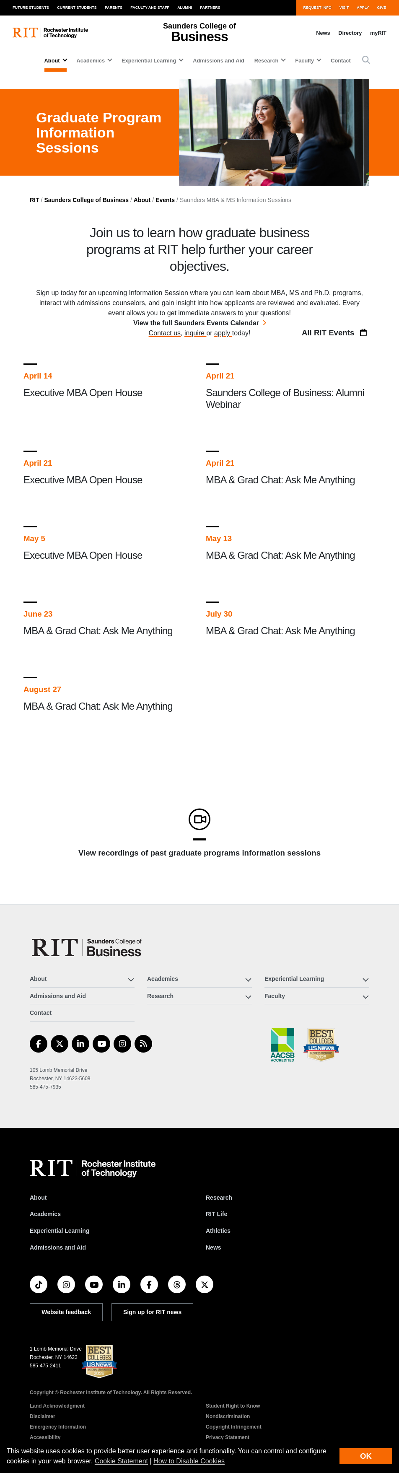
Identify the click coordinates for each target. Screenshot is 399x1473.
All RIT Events (335, 332)
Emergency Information (58, 1427)
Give (381, 7)
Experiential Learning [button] (149, 60)
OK (366, 1456)
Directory (350, 33)
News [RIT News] (213, 1247)
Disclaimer (42, 1416)
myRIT (378, 33)
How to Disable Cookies (189, 1461)
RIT (34, 200)
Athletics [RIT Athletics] (218, 1230)
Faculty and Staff (149, 7)
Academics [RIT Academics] (45, 1214)
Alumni (184, 7)
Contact (341, 60)
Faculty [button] (304, 60)
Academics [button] (91, 60)
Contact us (165, 333)
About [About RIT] (38, 1197)
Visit (344, 7)
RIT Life (216, 1214)
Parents (113, 7)
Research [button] (266, 60)
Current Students (77, 7)
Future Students (31, 7)
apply (223, 333)
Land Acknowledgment (57, 1406)
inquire (195, 333)
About (142, 200)
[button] (366, 60)
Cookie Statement (121, 1461)
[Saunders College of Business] (88, 947)
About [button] (52, 60)
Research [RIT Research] (219, 1197)
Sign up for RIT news (152, 1312)
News (323, 33)
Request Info (317, 7)
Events (165, 200)
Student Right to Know (233, 1406)
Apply (363, 7)
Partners (210, 7)
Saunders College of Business (86, 200)
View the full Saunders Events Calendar (196, 323)
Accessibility (45, 1437)
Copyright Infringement (234, 1427)
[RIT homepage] (50, 33)
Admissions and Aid (218, 60)
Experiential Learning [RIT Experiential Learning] (59, 1230)
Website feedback (66, 1312)
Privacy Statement (227, 1437)
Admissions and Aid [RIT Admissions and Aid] (58, 1247)
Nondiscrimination (228, 1416)
